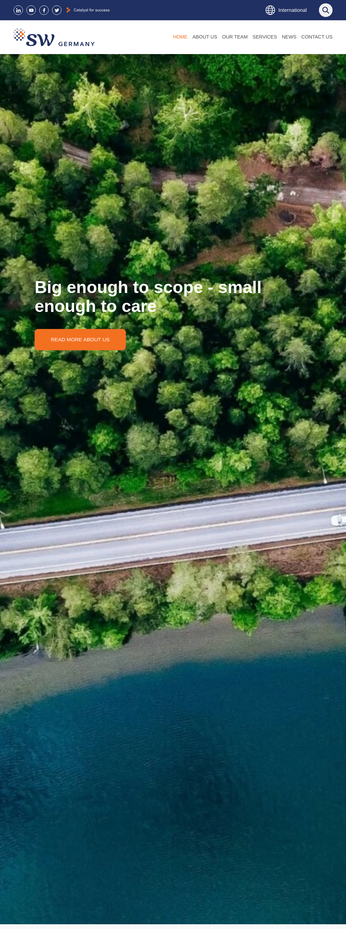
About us (205, 37)
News (289, 37)
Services (264, 37)
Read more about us (80, 339)
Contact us (316, 37)
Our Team (235, 37)
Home (180, 37)
